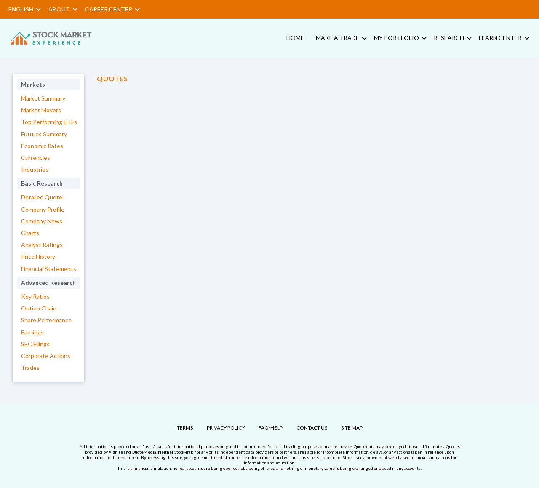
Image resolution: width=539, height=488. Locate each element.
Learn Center (500, 37)
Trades (30, 367)
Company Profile (42, 209)
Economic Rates (42, 145)
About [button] (62, 9)
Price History (38, 256)
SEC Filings (35, 343)
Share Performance (46, 320)
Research (449, 37)
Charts (30, 232)
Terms (185, 427)
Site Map (352, 427)
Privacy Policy (226, 427)
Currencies (35, 157)
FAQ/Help (271, 427)
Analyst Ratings (42, 244)
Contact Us (311, 427)
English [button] (24, 9)
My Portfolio (396, 37)
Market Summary (43, 98)
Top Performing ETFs (49, 121)
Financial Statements (48, 268)
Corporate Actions (45, 355)
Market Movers (41, 110)
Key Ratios (35, 296)
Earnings (32, 332)
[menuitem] (56, 38)
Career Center (112, 9)
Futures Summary (44, 134)
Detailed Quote (41, 197)
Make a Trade (337, 37)
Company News (41, 221)
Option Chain (38, 308)
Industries (34, 169)
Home (295, 37)
